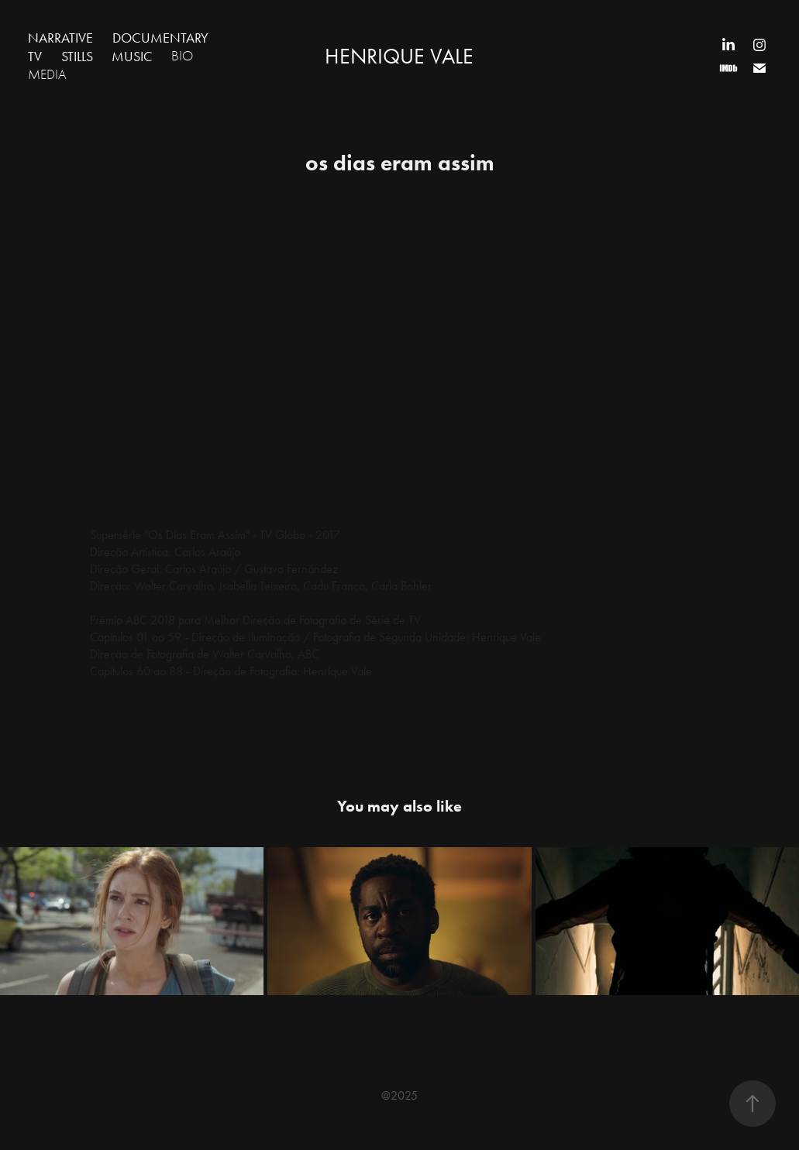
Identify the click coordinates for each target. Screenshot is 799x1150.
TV (35, 56)
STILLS (77, 56)
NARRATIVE (60, 37)
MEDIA (47, 75)
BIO (182, 56)
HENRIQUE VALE (399, 56)
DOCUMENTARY (160, 37)
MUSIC (132, 56)
